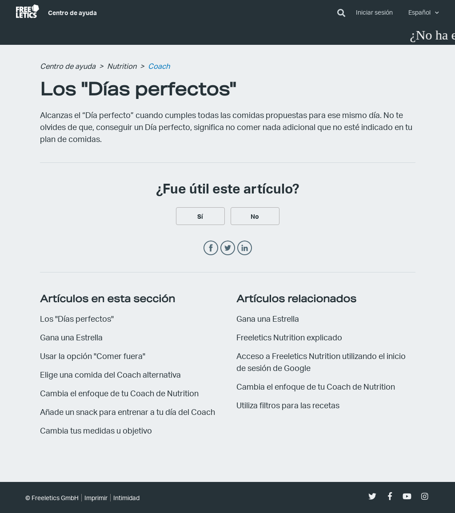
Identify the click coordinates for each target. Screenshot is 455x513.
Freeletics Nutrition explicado (289, 337)
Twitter (227, 248)
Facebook (211, 248)
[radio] (200, 216)
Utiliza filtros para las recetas (287, 405)
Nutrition (121, 66)
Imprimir (96, 497)
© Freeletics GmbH (52, 497)
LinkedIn (244, 248)
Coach (159, 66)
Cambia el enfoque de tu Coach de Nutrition (119, 393)
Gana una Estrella (71, 337)
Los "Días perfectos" (77, 318)
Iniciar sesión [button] (374, 12)
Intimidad (126, 497)
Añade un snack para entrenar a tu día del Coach (127, 411)
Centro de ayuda (72, 12)
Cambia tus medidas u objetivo (96, 430)
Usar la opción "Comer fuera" (92, 356)
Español (420, 12)
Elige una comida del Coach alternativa (110, 374)
